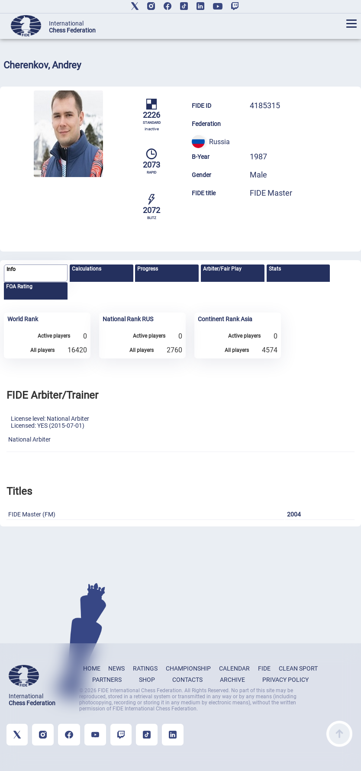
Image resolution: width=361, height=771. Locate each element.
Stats (275, 269)
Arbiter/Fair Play (222, 269)
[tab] (36, 273)
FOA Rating (19, 287)
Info (11, 269)
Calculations (86, 269)
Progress (147, 269)
